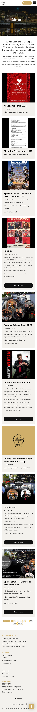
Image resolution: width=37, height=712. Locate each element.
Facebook (18, 698)
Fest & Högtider (7, 655)
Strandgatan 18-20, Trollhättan (12, 689)
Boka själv (5, 674)
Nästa (20, 623)
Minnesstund (6, 663)
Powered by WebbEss (18, 704)
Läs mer (18, 419)
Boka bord (26, 3)
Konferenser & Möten (9, 660)
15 (15, 623)
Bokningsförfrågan (8, 676)
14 (31, 621)
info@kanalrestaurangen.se (11, 687)
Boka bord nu (18, 285)
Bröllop (4, 658)
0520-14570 (6, 684)
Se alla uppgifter (7, 692)
